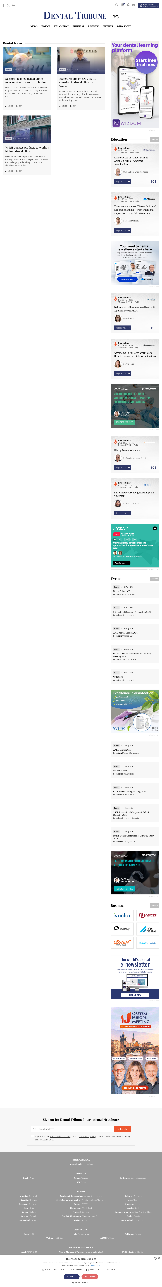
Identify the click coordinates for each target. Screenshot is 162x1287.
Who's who (124, 26)
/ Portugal (81, 1212)
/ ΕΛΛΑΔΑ (81, 1204)
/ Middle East (133, 1252)
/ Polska (28, 1212)
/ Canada (81, 1178)
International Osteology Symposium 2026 (132, 612)
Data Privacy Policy (87, 1136)
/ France (133, 1200)
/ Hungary (133, 1204)
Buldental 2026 (120, 770)
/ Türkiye (81, 1220)
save (21, 106)
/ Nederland (81, 1208)
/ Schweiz (28, 1220)
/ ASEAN (107, 1238)
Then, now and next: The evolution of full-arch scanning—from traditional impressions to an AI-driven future (135, 210)
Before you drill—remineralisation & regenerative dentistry (134, 309)
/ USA (81, 1182)
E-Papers (93, 26)
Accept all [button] (72, 1277)
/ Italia (29, 1208)
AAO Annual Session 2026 (125, 633)
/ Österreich (28, 1196)
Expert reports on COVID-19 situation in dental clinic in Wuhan (77, 82)
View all (155, 139)
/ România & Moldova (133, 1212)
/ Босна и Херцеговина (81, 1196)
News (33, 26)
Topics (45, 26)
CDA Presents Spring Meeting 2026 (129, 791)
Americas (81, 1173)
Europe (81, 1191)
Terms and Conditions (60, 1136)
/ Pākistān (133, 1234)
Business (78, 26)
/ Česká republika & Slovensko (81, 1200)
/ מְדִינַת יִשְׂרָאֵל (29, 1252)
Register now (123, 181)
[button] (81, 1282)
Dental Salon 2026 (121, 591)
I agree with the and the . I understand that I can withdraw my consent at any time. (82, 1138)
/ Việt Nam (54, 1238)
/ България (133, 1196)
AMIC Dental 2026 (122, 750)
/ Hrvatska (29, 1200)
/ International (81, 1164)
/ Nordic (133, 1208)
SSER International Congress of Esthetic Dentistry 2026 (131, 813)
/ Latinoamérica (133, 1178)
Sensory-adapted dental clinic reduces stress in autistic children (26, 80)
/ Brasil (28, 1178)
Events (108, 26)
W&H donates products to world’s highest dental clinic (27, 149)
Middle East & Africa (81, 1247)
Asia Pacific (81, 1229)
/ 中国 (28, 1234)
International (81, 1159)
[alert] (81, 1271)
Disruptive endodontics (127, 450)
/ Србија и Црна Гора (81, 1216)
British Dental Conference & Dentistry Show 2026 (133, 837)
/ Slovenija (29, 1216)
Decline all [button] (90, 1277)
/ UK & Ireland (133, 1220)
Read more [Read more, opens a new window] (95, 1265)
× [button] (159, 1258)
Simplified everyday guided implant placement (134, 494)
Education (61, 26)
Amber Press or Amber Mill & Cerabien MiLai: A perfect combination (131, 161)
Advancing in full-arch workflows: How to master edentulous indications (135, 354)
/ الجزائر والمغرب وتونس (81, 1252)
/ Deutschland (29, 1204)
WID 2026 (118, 677)
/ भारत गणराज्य (81, 1234)
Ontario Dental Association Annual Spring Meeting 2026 (132, 654)
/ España (133, 1216)
